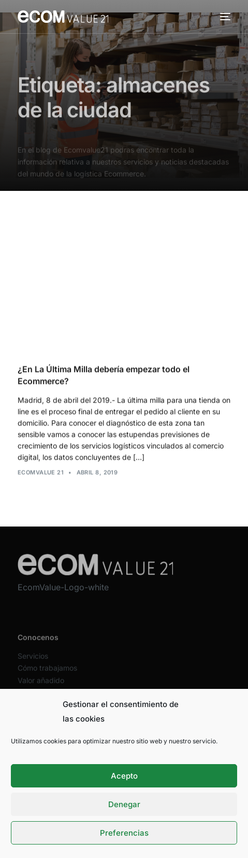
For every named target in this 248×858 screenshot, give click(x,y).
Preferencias (124, 833)
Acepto (124, 776)
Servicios (33, 662)
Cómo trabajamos (47, 674)
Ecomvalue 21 (41, 472)
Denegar (124, 804)
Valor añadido (41, 686)
